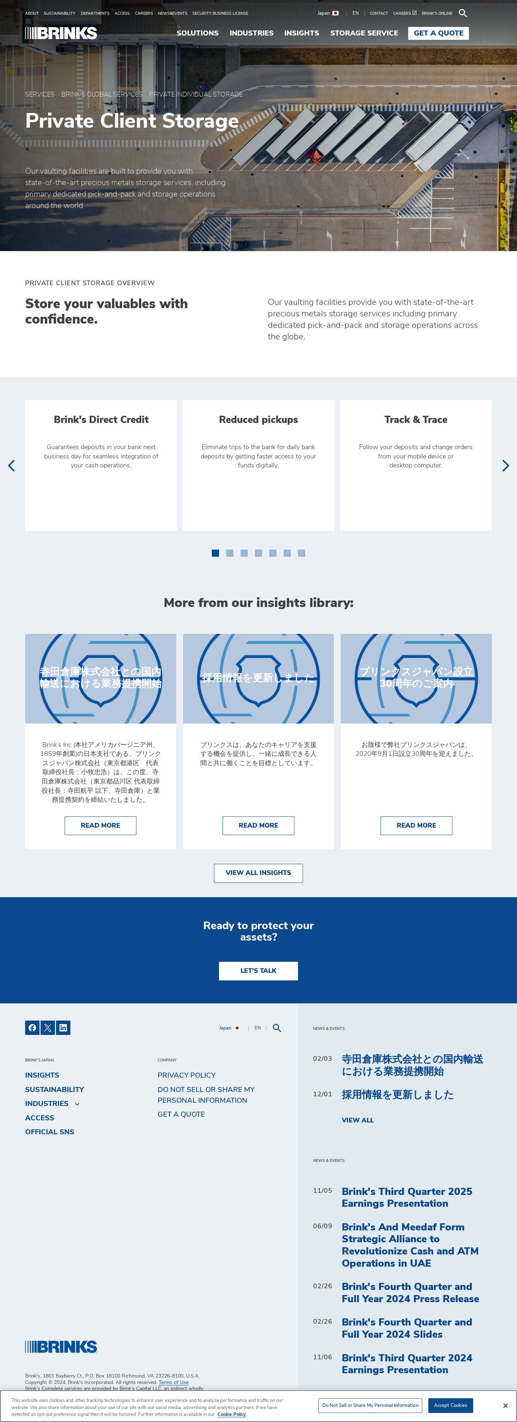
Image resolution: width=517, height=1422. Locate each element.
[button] (215, 551)
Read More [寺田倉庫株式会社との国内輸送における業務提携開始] (108, 825)
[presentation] (11, 465)
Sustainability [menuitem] (54, 1089)
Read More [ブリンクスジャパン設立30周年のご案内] (424, 825)
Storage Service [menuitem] (387, 33)
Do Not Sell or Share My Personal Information (206, 1095)
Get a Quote (181, 1114)
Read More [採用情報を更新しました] (266, 825)
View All (358, 1120)
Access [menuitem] (39, 1118)
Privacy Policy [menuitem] (186, 1075)
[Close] (505, 1405)
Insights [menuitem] (324, 33)
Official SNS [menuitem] (49, 1132)
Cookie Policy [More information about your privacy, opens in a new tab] (232, 1414)
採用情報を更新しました (398, 1095)
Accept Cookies (450, 1405)
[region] (258, 1406)
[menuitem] (34, 13)
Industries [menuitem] (274, 33)
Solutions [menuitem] (221, 33)
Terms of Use (173, 1382)
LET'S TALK (258, 971)
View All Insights (258, 873)
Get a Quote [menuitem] (461, 33)
